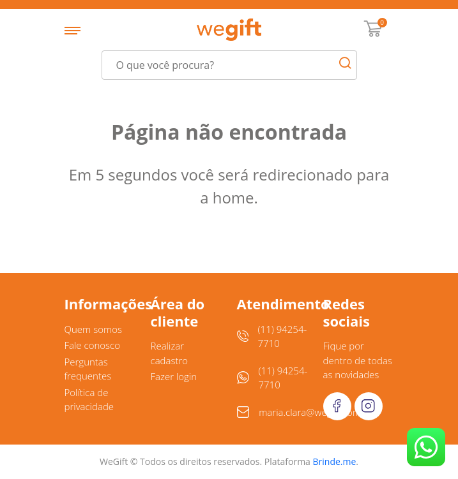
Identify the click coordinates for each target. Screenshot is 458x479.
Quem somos (94, 329)
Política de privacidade (89, 399)
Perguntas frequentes (88, 369)
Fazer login (174, 376)
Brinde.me (334, 461)
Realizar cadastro (169, 353)
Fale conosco (93, 345)
